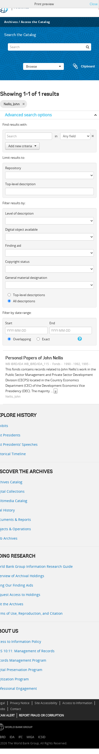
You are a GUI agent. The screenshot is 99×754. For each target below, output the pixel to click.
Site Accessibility (46, 703)
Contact (15, 709)
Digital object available (21, 229)
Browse (43, 66)
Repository (13, 168)
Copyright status (17, 261)
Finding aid (13, 245)
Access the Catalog (35, 22)
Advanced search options (28, 115)
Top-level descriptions (26, 295)
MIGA (30, 737)
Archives (11, 22)
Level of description (19, 213)
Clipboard (81, 66)
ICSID (41, 737)
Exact (43, 339)
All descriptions (21, 301)
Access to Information (77, 703)
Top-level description (20, 184)
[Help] (79, 338)
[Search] (49, 47)
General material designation (26, 277)
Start (8, 323)
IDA (12, 737)
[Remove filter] (23, 104)
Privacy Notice (19, 703)
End (52, 323)
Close (94, 4)
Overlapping (19, 339)
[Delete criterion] (92, 135)
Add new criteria (22, 146)
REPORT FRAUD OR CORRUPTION (41, 715)
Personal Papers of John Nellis (34, 358)
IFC (20, 737)
